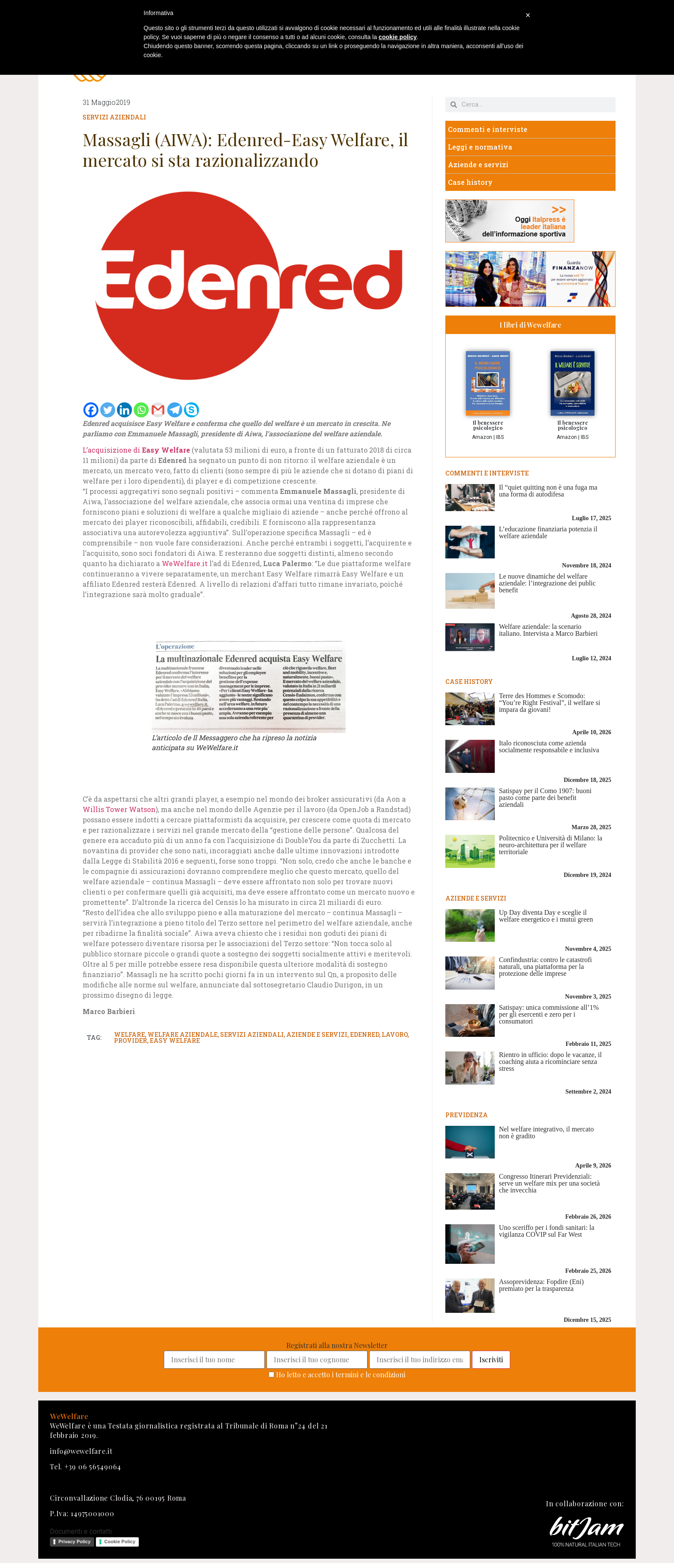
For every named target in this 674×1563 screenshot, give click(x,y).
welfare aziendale (182, 1034)
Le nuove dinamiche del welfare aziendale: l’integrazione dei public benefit (547, 583)
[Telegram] (174, 409)
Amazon (482, 437)
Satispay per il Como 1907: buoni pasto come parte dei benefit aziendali (545, 797)
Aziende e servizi (478, 164)
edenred (364, 1034)
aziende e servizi (316, 1034)
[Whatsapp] (141, 409)
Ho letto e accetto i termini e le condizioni (340, 1374)
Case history (470, 182)
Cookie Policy (119, 1541)
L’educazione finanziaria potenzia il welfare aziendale (548, 532)
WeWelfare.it (185, 563)
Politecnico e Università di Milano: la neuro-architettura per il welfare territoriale (550, 844)
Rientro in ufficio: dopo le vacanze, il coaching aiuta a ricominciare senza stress (550, 1061)
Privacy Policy (74, 1541)
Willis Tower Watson (119, 809)
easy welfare (175, 1040)
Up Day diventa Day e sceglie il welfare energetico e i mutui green (546, 916)
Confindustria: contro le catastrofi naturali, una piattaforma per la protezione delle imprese (545, 966)
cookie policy (398, 37)
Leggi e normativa (480, 146)
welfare (129, 1034)
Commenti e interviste (487, 129)
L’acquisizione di (136, 449)
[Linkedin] (124, 409)
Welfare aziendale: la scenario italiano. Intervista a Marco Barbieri (548, 630)
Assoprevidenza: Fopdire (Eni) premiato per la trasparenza (541, 1285)
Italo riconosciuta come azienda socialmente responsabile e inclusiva (549, 746)
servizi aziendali (252, 1034)
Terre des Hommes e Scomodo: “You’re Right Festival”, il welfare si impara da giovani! (549, 702)
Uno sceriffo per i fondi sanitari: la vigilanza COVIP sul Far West (546, 1231)
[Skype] (191, 409)
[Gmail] (157, 409)
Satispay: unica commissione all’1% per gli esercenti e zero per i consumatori (549, 1014)
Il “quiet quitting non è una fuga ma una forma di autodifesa (548, 491)
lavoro (394, 1034)
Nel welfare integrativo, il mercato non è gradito (546, 1132)
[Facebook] (90, 409)
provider (130, 1040)
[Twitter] (107, 409)
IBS (500, 437)
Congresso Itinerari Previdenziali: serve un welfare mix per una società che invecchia (549, 1183)
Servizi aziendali (114, 117)
